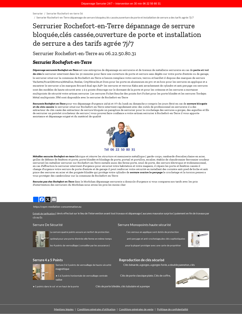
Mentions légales (64, 309)
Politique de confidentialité (172, 309)
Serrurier (38, 13)
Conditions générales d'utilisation (96, 309)
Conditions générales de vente (136, 309)
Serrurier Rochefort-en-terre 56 (65, 13)
